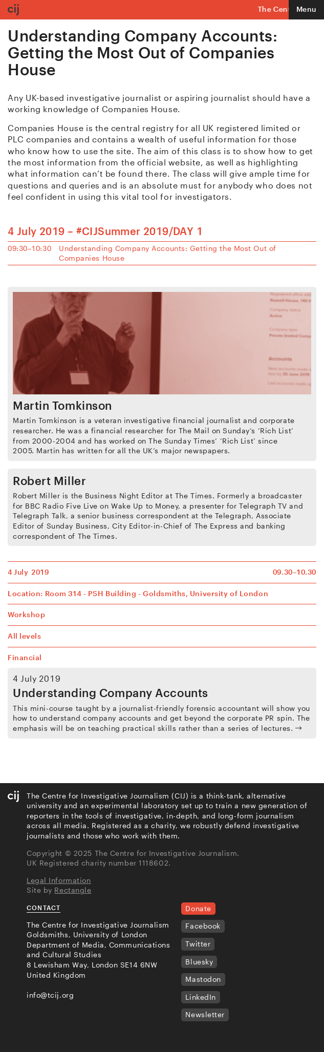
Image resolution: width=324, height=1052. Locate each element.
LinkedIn (200, 997)
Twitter (197, 943)
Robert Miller (49, 480)
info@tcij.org (50, 995)
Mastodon (203, 979)
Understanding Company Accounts (110, 692)
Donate (198, 908)
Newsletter (205, 1014)
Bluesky (199, 961)
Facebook (202, 925)
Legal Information (59, 880)
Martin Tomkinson (62, 405)
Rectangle (72, 890)
